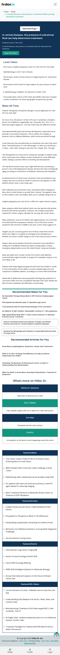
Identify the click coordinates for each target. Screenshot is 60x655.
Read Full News (10, 53)
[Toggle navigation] (55, 4)
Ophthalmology (30, 28)
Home (6, 12)
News (13, 12)
